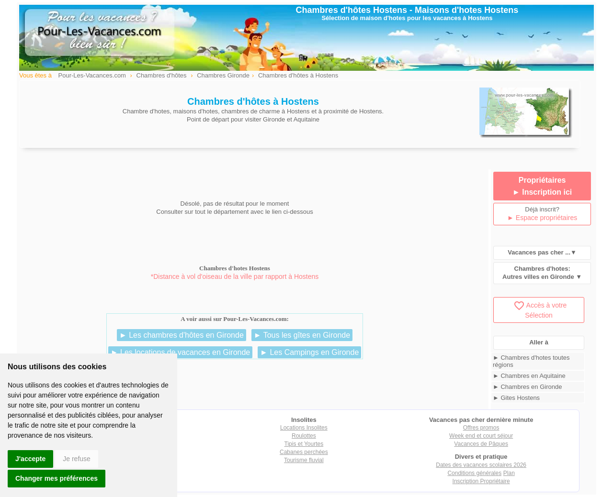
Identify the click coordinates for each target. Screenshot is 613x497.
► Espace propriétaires (542, 217)
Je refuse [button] (77, 459)
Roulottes (304, 435)
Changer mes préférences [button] (56, 478)
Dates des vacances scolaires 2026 (481, 465)
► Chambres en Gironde (527, 386)
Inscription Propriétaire (481, 481)
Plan (509, 473)
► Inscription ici (542, 192)
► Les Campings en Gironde (309, 352)
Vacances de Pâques (481, 444)
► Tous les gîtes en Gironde (302, 335)
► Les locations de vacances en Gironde (180, 352)
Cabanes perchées (304, 452)
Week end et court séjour (481, 435)
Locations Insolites (304, 427)
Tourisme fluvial (304, 460)
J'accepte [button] (30, 459)
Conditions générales (474, 473)
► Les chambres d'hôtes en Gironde (181, 335)
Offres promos (481, 427)
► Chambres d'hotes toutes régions (531, 361)
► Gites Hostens (516, 397)
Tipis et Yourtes (304, 444)
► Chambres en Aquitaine (529, 375)
